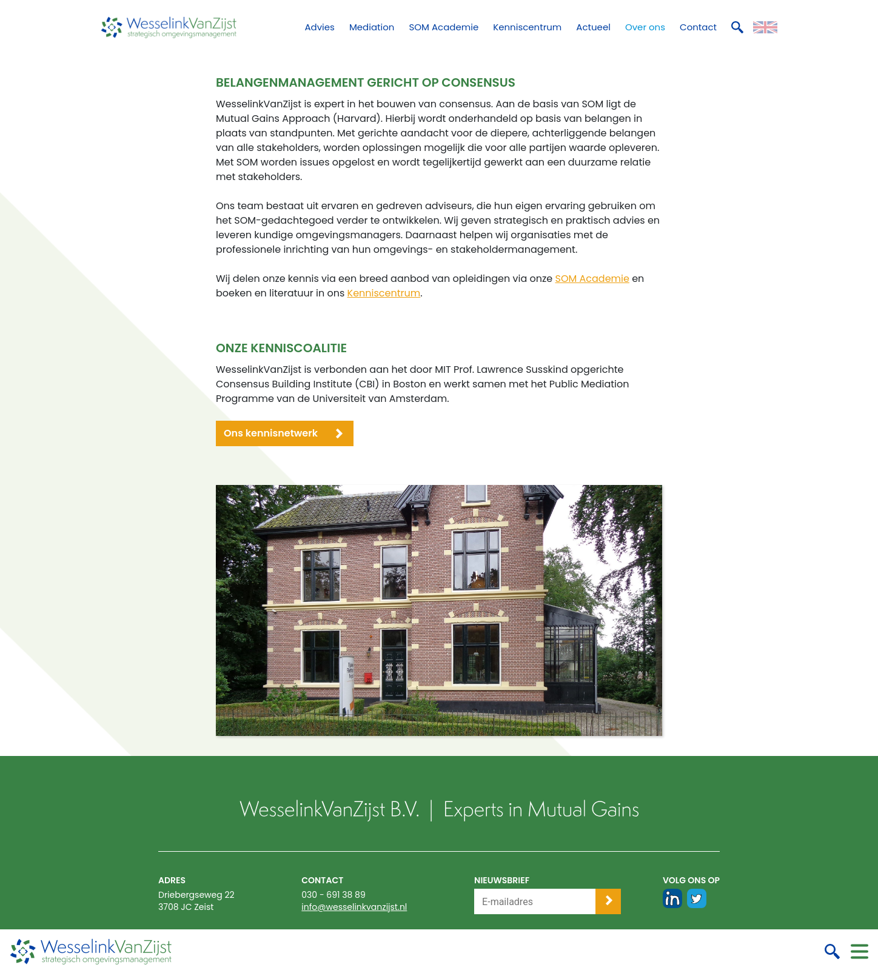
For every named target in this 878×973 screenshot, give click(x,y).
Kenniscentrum (384, 293)
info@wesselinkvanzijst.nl (354, 907)
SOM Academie (592, 279)
